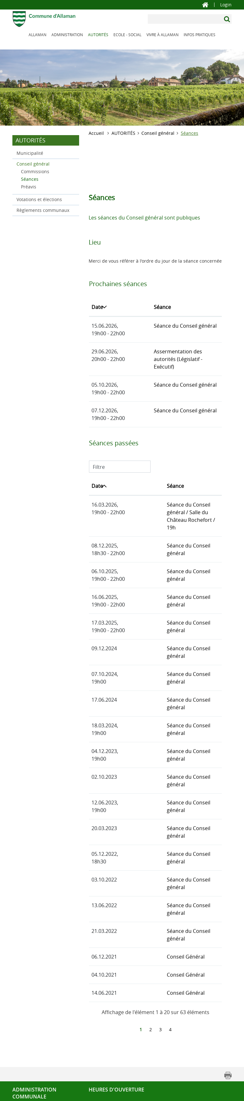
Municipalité (30, 153)
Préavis (28, 187)
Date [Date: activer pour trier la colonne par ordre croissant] (97, 478)
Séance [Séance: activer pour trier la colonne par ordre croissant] (138, 307)
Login (226, 5)
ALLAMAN (37, 34)
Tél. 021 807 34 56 (31, 1055)
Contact (20, 1048)
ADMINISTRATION (67, 34)
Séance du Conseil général (161, 325)
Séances (43, 178)
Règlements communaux (43, 210)
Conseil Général (149, 880)
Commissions (35, 171)
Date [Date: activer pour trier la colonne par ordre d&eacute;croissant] (97, 307)
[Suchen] (228, 19)
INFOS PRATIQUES (199, 34)
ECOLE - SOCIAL (127, 34)
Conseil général (33, 164)
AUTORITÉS (98, 34)
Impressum (148, 1094)
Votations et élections (39, 199)
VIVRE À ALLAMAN (162, 34)
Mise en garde (114, 1094)
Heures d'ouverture (116, 1013)
